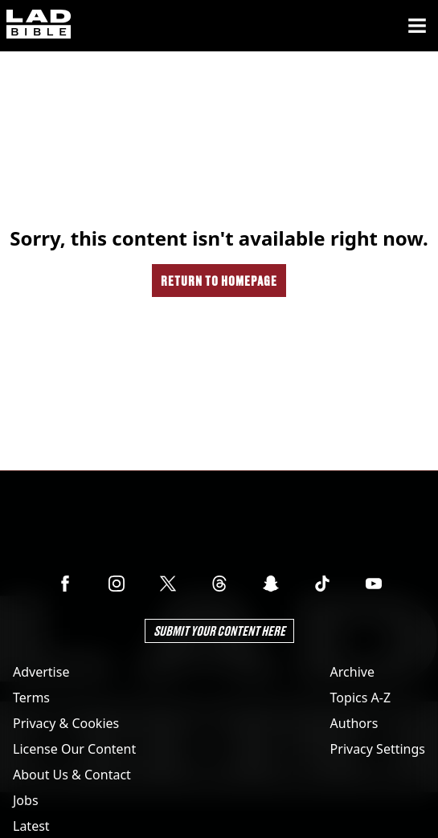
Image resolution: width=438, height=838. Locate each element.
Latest (31, 826)
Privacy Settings (377, 749)
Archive (352, 672)
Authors (354, 723)
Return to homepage (218, 280)
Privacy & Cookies (66, 723)
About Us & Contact (72, 774)
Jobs (26, 800)
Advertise (41, 672)
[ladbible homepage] (38, 26)
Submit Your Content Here (219, 630)
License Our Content (74, 749)
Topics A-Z (360, 697)
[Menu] (417, 26)
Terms (31, 697)
